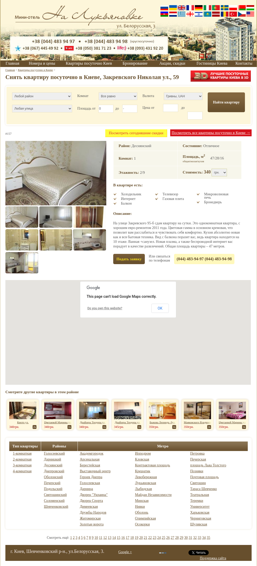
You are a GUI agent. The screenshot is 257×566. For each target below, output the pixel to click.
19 (136, 538)
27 (172, 538)
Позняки (196, 471)
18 (132, 538)
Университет (200, 507)
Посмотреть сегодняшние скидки (136, 133)
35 (208, 538)
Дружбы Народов (93, 512)
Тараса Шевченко (203, 489)
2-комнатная (22, 459)
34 (204, 538)
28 (177, 538)
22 (150, 538)
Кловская (142, 459)
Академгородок (91, 453)
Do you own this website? (105, 308)
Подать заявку (128, 259)
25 (163, 538)
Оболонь (141, 512)
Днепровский (54, 471)
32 (195, 538)
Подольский (53, 489)
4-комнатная (22, 471)
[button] (128, 327)
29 (181, 538)
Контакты (243, 63)
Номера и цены (42, 63)
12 (105, 538)
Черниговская (200, 518)
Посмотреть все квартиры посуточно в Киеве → (211, 133)
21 (145, 538)
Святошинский (55, 495)
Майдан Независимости (153, 495)
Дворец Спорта (91, 501)
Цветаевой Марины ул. (58, 422)
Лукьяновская (145, 483)
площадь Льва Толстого (208, 465)
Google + (125, 552)
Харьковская (200, 512)
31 (190, 538)
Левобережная (146, 477)
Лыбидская (143, 489)
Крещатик (142, 471)
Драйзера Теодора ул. (93, 422)
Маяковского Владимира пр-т (202, 422)
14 (114, 538)
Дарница (86, 489)
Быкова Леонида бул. (163, 422)
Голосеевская (90, 483)
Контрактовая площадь (152, 465)
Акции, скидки (172, 63)
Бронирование (135, 63)
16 (123, 538)
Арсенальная (90, 459)
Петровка (197, 453)
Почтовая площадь (204, 477)
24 (159, 538)
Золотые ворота (92, 524)
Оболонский (53, 477)
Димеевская (89, 507)
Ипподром (143, 453)
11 (100, 538)
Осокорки (142, 524)
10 (96, 538)
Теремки (196, 501)
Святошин (198, 483)
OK (160, 308)
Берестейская (90, 465)
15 (118, 538)
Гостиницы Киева (211, 63)
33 (199, 538)
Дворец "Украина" (94, 495)
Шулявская (198, 524)
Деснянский (53, 465)
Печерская (198, 459)
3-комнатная (22, 465)
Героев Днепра (91, 477)
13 (109, 538)
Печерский (52, 483)
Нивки (140, 507)
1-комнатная (22, 453)
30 (186, 538)
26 (168, 538)
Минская (142, 501)
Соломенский (54, 501)
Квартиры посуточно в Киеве (35, 69)
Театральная (199, 495)
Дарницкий (52, 459)
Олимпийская (145, 518)
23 (154, 538)
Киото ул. (23, 422)
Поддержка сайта (213, 558)
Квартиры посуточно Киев (89, 63)
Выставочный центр (95, 471)
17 (127, 538)
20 (141, 538)
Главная (13, 63)
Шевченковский (56, 507)
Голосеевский (54, 453)
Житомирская (90, 518)
